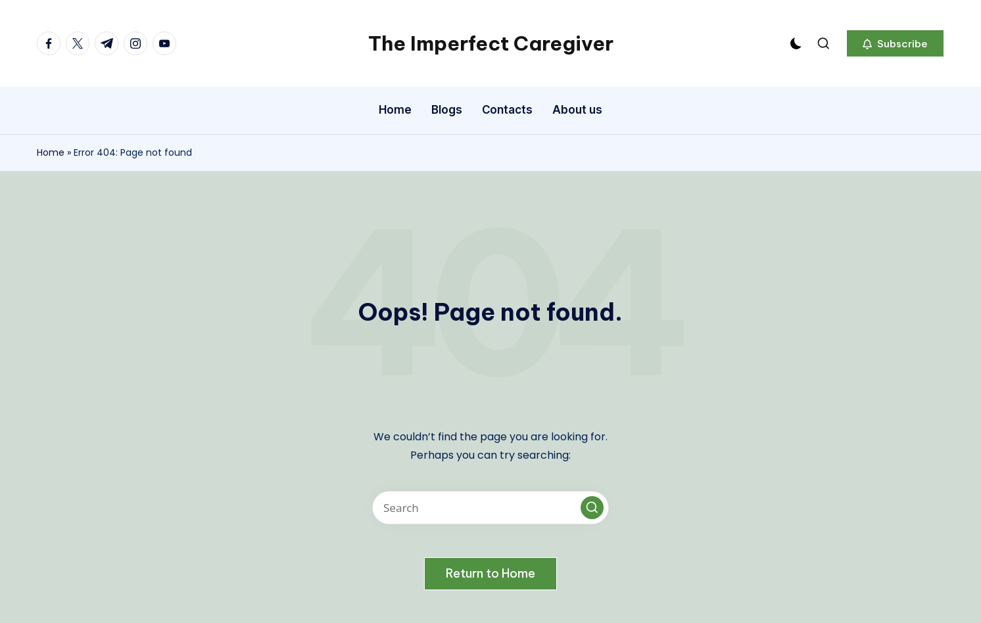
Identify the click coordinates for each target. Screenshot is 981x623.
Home (50, 152)
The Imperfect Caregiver (490, 43)
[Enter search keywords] (490, 507)
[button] (895, 43)
